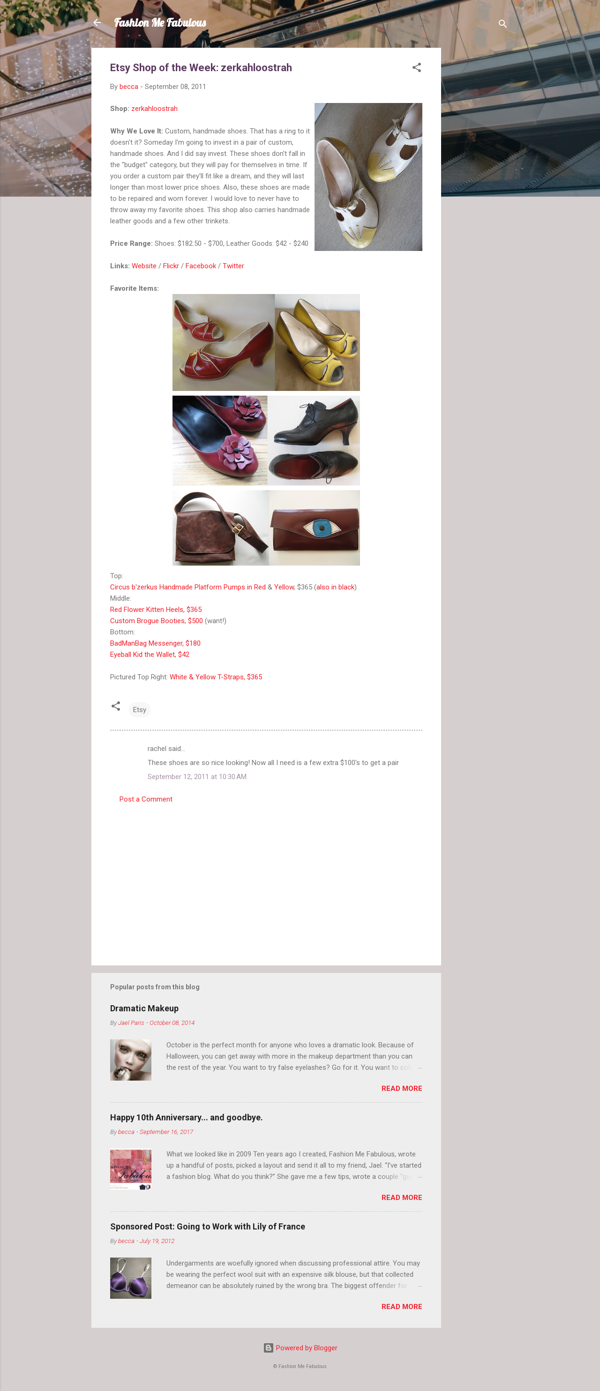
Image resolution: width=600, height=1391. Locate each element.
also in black (335, 587)
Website (144, 266)
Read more (402, 1088)
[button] (416, 69)
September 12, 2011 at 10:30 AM (197, 777)
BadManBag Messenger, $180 (155, 643)
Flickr (171, 266)
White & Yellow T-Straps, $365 (216, 677)
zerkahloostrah (154, 108)
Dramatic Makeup (144, 1008)
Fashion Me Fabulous (160, 22)
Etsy (139, 710)
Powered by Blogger (300, 1348)
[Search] (503, 25)
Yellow (284, 587)
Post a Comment (146, 799)
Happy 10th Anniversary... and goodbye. (186, 1117)
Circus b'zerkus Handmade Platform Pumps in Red (188, 587)
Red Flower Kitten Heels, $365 (156, 609)
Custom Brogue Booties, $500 (156, 621)
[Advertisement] (479, 188)
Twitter (233, 266)
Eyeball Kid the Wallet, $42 (149, 654)
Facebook (201, 266)
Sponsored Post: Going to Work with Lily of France (207, 1226)
